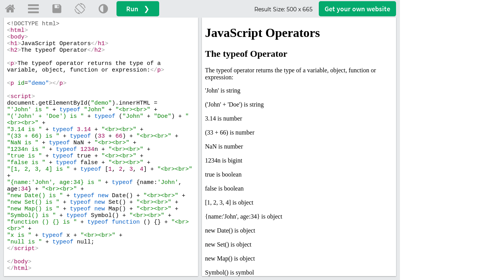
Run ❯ (137, 8)
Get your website (357, 8)
